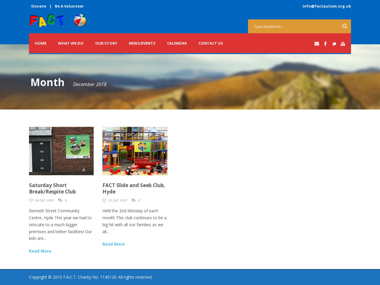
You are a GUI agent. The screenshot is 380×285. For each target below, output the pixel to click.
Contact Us (210, 43)
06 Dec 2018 (44, 200)
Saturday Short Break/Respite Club (52, 188)
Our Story (106, 43)
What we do (71, 43)
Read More (40, 251)
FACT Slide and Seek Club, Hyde (133, 188)
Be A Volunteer (69, 6)
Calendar (177, 43)
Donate (38, 6)
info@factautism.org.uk (327, 6)
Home (40, 43)
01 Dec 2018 (117, 200)
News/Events (142, 43)
